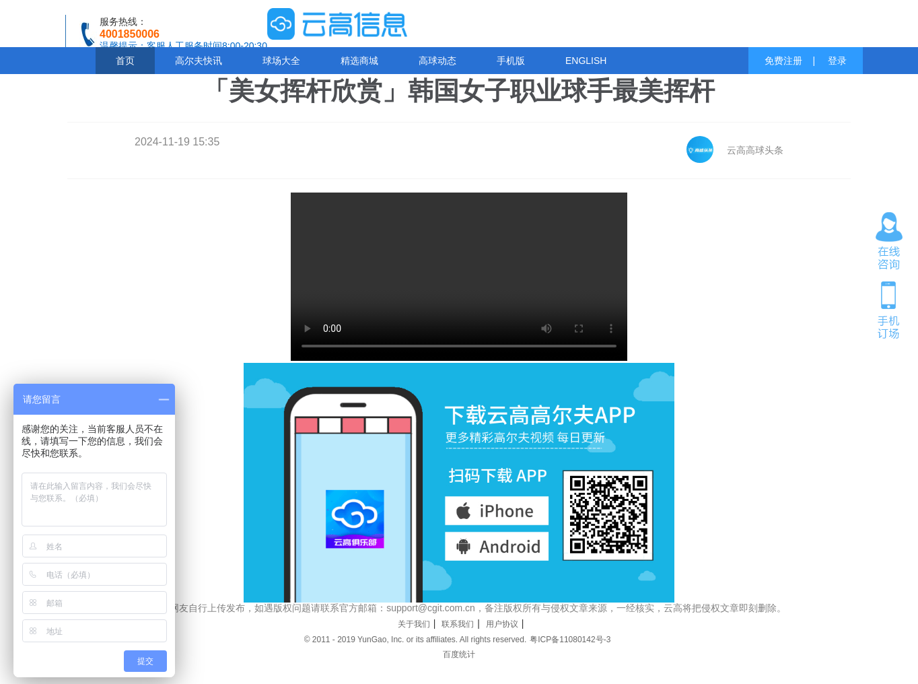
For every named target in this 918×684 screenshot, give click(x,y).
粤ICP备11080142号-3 (570, 639)
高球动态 (437, 60)
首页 (125, 60)
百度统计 (459, 654)
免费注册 (783, 60)
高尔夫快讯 (198, 60)
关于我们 (414, 624)
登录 (837, 60)
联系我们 (458, 624)
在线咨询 (889, 241)
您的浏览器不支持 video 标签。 (459, 277)
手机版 (511, 60)
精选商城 (359, 60)
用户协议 (502, 624)
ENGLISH (585, 60)
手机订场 (889, 309)
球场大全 (281, 60)
